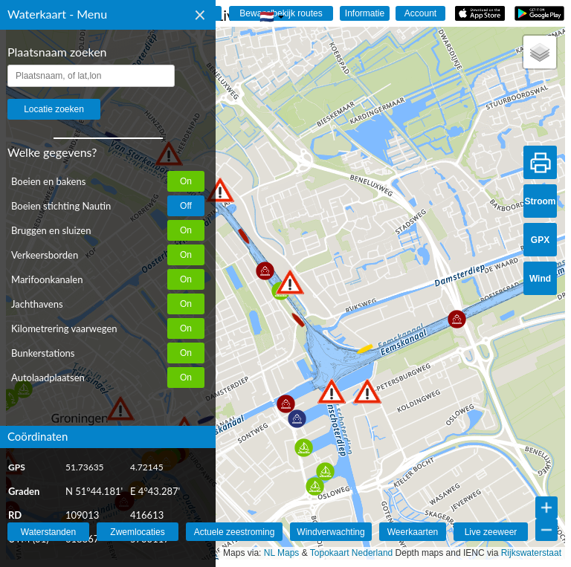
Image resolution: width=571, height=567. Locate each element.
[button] (331, 391)
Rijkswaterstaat (531, 553)
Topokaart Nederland (351, 553)
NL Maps (282, 553)
